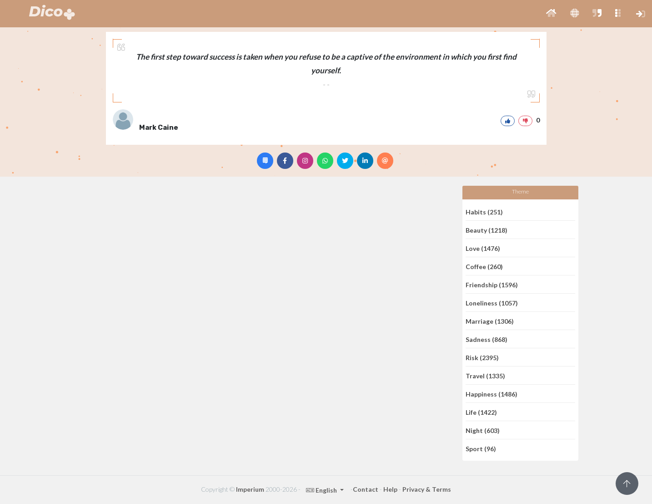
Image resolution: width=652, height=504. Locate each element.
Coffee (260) (484, 266)
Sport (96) (481, 449)
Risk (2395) (482, 357)
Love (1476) (483, 248)
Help (390, 489)
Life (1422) (481, 412)
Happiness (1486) (491, 393)
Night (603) (483, 430)
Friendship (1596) (492, 284)
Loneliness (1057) (492, 302)
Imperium (250, 489)
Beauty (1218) (486, 230)
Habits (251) (484, 211)
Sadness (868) (486, 339)
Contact (365, 489)
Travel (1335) (485, 375)
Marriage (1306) (490, 321)
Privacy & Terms (426, 489)
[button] (551, 13)
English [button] (322, 490)
